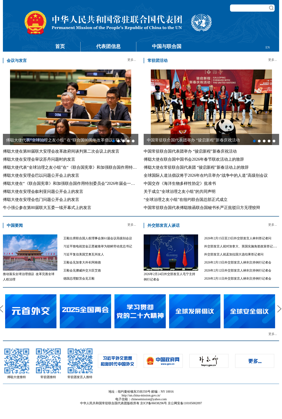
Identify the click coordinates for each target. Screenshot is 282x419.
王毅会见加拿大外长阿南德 (82, 262)
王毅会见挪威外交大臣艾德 (82, 270)
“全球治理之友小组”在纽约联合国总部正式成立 (186, 199)
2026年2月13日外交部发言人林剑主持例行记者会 (237, 262)
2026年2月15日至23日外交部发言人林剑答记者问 (237, 238)
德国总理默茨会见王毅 (79, 278)
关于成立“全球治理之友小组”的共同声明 (180, 191)
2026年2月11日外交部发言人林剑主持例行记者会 (237, 278)
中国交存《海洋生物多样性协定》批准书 (180, 183)
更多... (131, 59)
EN (267, 47)
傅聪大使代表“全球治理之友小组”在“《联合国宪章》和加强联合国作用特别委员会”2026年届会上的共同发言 (99, 167)
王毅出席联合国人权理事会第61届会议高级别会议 (97, 238)
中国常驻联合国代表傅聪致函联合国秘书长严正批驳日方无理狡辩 (202, 207)
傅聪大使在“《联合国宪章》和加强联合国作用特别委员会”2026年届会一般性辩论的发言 (81, 183)
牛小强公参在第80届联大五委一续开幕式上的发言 (47, 207)
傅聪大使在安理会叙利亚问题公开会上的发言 (43, 191)
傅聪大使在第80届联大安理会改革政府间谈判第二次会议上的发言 (61, 151)
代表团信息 (108, 46)
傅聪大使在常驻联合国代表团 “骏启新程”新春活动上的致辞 (196, 167)
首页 (60, 46)
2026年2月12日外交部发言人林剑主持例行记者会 (237, 270)
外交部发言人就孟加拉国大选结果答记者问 (233, 254)
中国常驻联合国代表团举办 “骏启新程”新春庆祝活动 (190, 151)
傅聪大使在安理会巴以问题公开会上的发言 (41, 175)
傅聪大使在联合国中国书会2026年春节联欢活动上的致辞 (194, 159)
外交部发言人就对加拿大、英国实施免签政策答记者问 (241, 246)
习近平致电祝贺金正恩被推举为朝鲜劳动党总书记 (97, 246)
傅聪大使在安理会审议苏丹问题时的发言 (39, 159)
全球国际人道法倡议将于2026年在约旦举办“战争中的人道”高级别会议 (206, 175)
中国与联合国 (166, 46)
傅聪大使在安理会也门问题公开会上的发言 (41, 199)
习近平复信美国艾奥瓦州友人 (83, 254)
